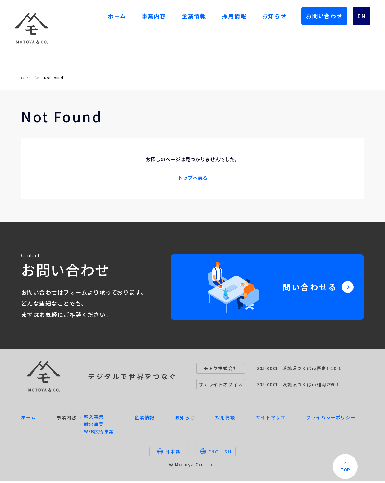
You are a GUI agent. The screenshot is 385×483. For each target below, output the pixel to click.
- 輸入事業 (92, 419)
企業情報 (194, 16)
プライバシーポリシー (330, 419)
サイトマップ (270, 419)
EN (361, 16)
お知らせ (274, 16)
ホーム (117, 16)
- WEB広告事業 (97, 434)
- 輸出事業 (92, 426)
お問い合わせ (324, 16)
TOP (24, 78)
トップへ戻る (193, 177)
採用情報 (234, 16)
